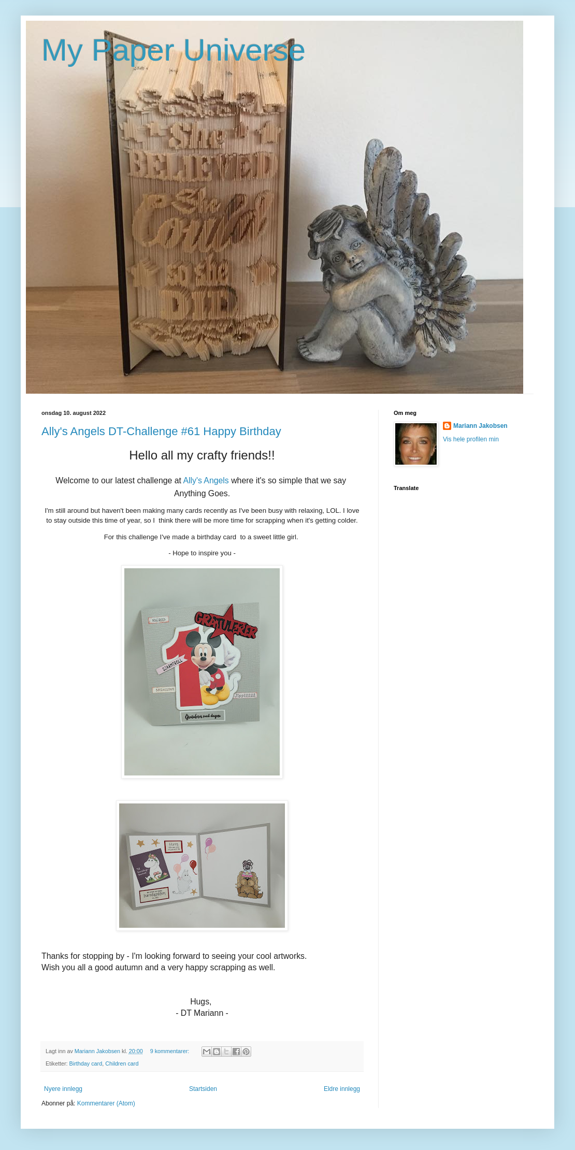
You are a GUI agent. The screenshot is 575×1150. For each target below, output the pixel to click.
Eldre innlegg (342, 1088)
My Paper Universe (173, 50)
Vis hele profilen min (471, 439)
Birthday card (86, 1063)
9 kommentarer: (170, 1051)
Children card (121, 1063)
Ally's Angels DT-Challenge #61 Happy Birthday (161, 431)
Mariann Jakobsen (480, 425)
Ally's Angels (205, 480)
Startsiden (203, 1088)
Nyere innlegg (63, 1088)
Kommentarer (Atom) (106, 1103)
